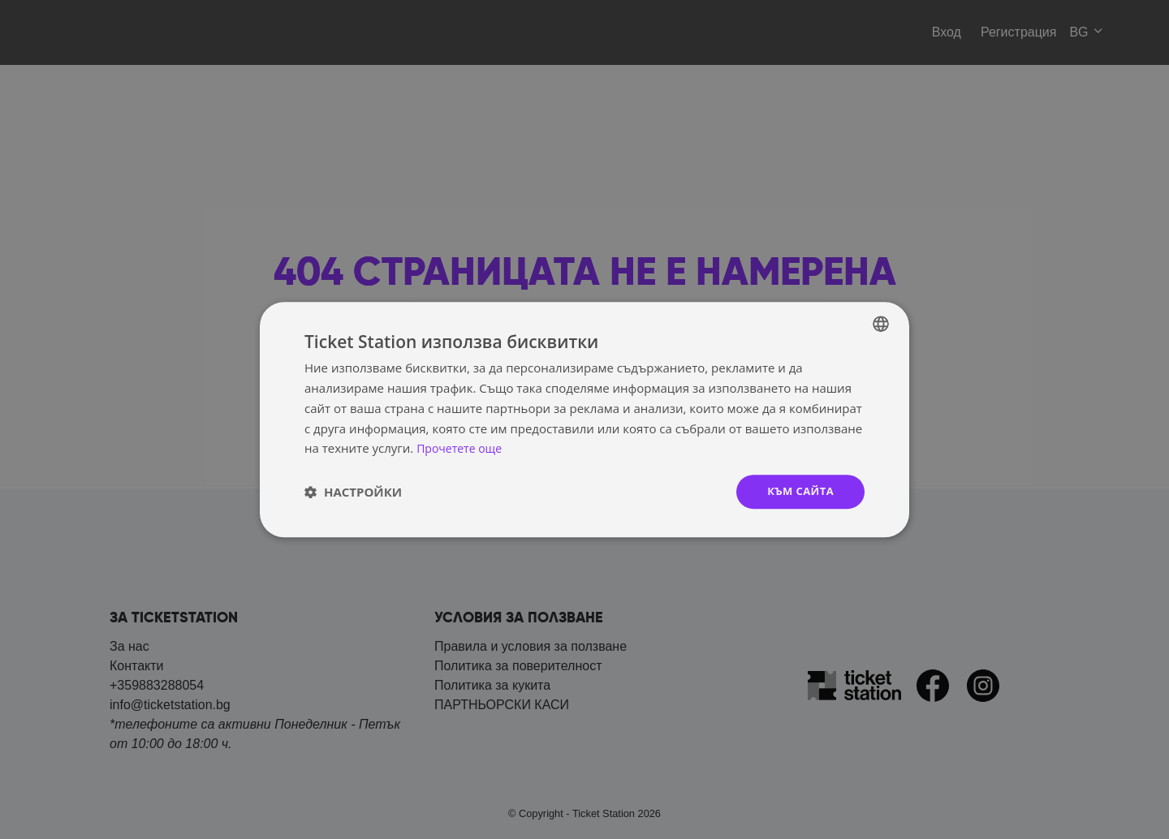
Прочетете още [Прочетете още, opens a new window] (461, 447)
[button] (353, 491)
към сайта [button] (798, 491)
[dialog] (584, 419)
